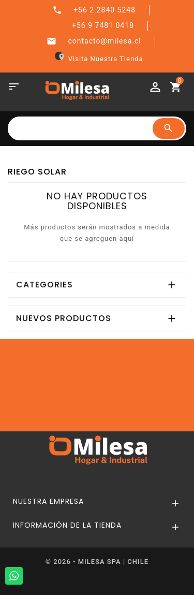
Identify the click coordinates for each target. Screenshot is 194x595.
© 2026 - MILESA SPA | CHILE (97, 561)
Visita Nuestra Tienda (99, 59)
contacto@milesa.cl (104, 41)
